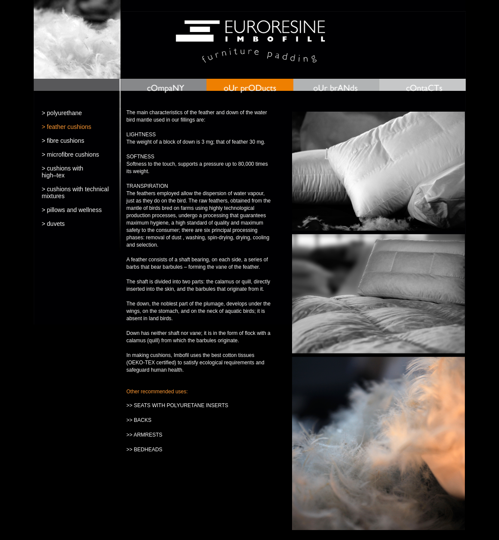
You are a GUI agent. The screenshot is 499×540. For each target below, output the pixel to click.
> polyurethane (62, 112)
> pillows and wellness (72, 209)
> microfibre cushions (70, 154)
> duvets (53, 223)
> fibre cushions (63, 140)
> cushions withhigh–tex (62, 172)
